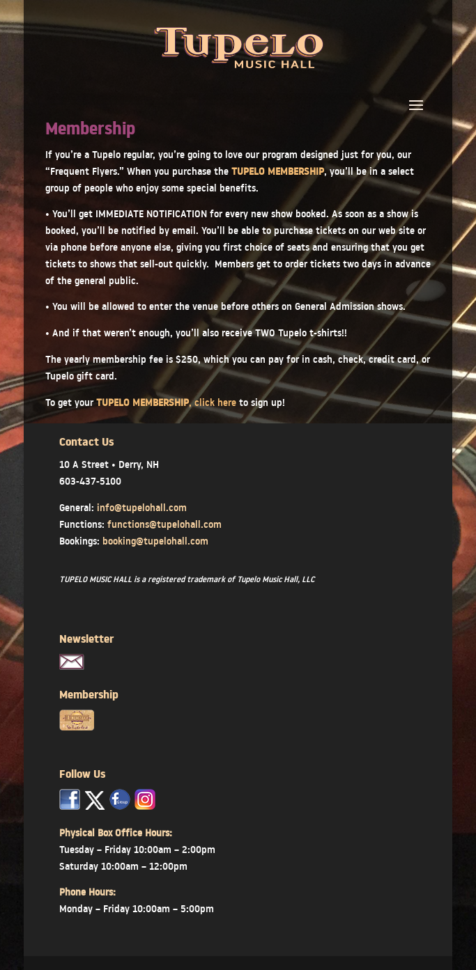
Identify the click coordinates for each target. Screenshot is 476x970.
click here (215, 402)
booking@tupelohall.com (155, 541)
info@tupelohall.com (142, 508)
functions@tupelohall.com (164, 524)
